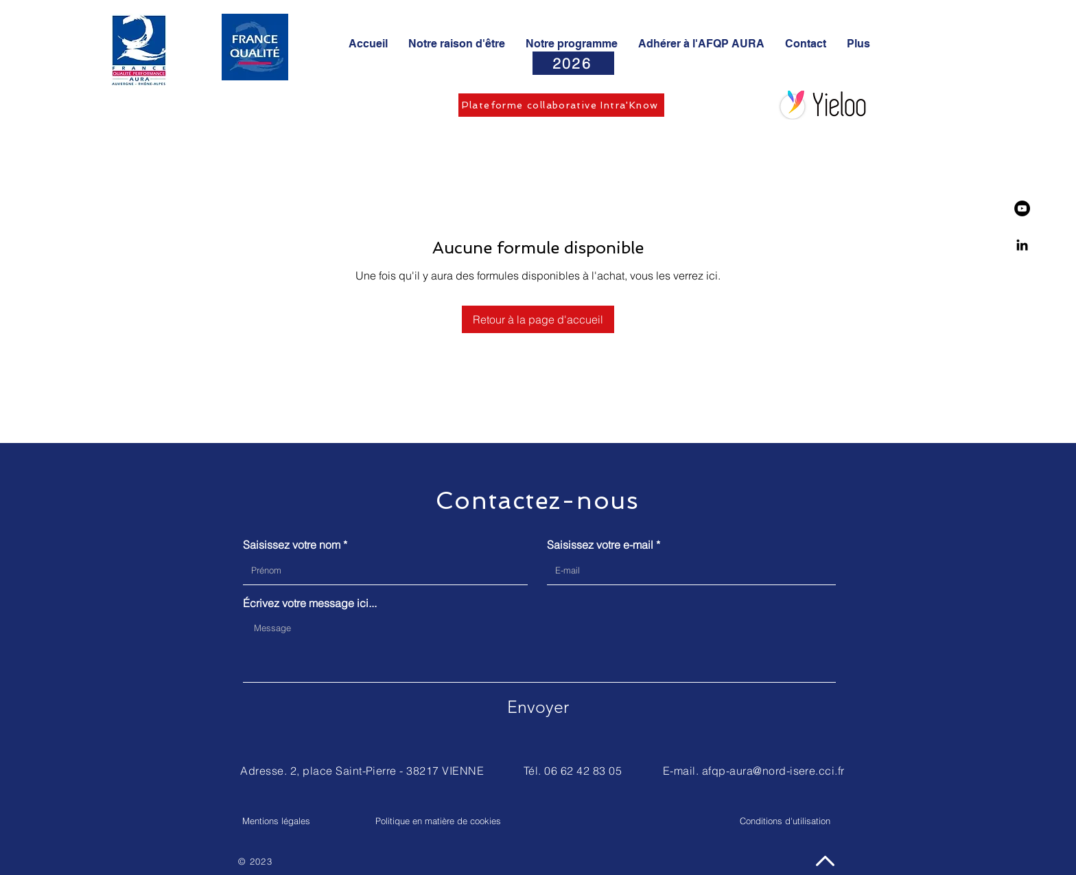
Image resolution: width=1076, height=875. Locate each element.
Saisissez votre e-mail (600, 544)
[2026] (573, 63)
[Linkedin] (1022, 245)
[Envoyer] (538, 707)
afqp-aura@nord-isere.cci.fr (773, 770)
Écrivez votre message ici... (310, 603)
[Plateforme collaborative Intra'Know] (561, 105)
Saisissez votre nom (291, 544)
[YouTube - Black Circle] (1022, 208)
